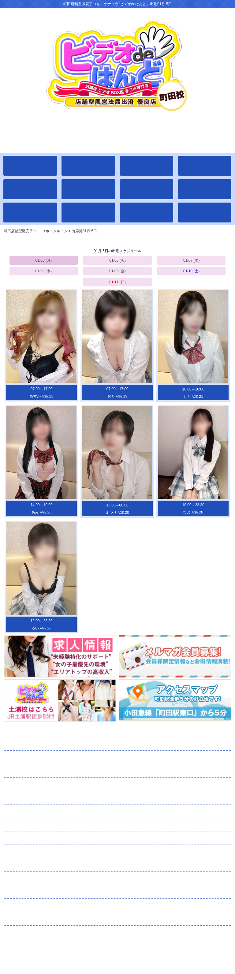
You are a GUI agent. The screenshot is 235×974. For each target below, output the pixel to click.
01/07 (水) (191, 260)
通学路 (24, 797)
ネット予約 (35, 865)
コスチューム (32, 838)
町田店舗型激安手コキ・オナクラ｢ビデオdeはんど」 (117, 944)
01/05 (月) (43, 260)
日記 (19, 824)
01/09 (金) (117, 271)
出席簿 (27, 757)
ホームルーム (32, 730)
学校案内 (24, 770)
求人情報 (26, 892)
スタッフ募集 (38, 905)
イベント (23, 784)
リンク (18, 919)
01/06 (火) (117, 260)
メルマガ (37, 851)
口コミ (23, 878)
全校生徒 (28, 744)
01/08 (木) (43, 271)
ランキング (29, 811)
